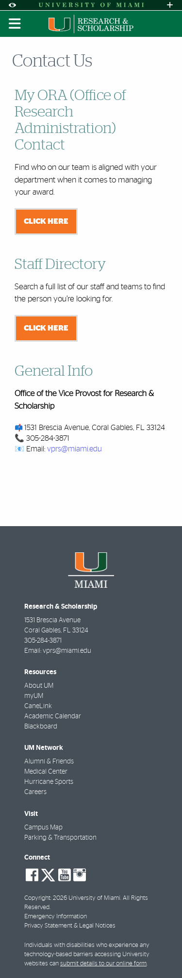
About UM (38, 685)
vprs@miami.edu (74, 449)
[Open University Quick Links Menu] (170, 5)
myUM (33, 696)
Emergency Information (55, 916)
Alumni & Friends (49, 761)
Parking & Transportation (60, 837)
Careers (35, 792)
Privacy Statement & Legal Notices (70, 926)
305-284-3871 (43, 640)
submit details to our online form (103, 964)
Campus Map (43, 827)
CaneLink (38, 706)
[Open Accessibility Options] (12, 5)
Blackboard (40, 726)
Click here (46, 221)
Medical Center (45, 771)
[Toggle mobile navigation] (15, 24)
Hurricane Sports (48, 782)
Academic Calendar (52, 716)
